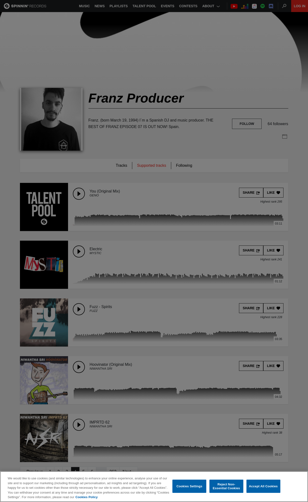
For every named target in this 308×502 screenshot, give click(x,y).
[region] (154, 486)
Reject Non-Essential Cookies (226, 486)
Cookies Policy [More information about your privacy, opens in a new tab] (86, 497)
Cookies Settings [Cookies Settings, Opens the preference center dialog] (189, 486)
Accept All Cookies (263, 486)
